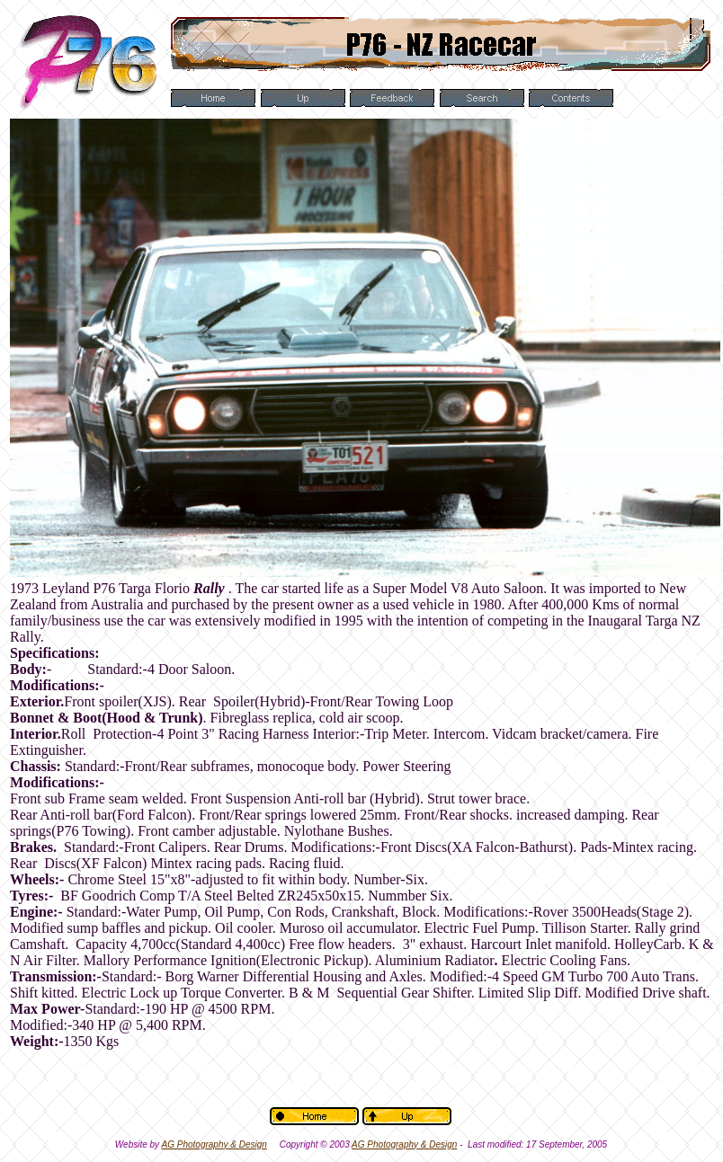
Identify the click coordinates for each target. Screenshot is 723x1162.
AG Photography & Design (214, 1144)
